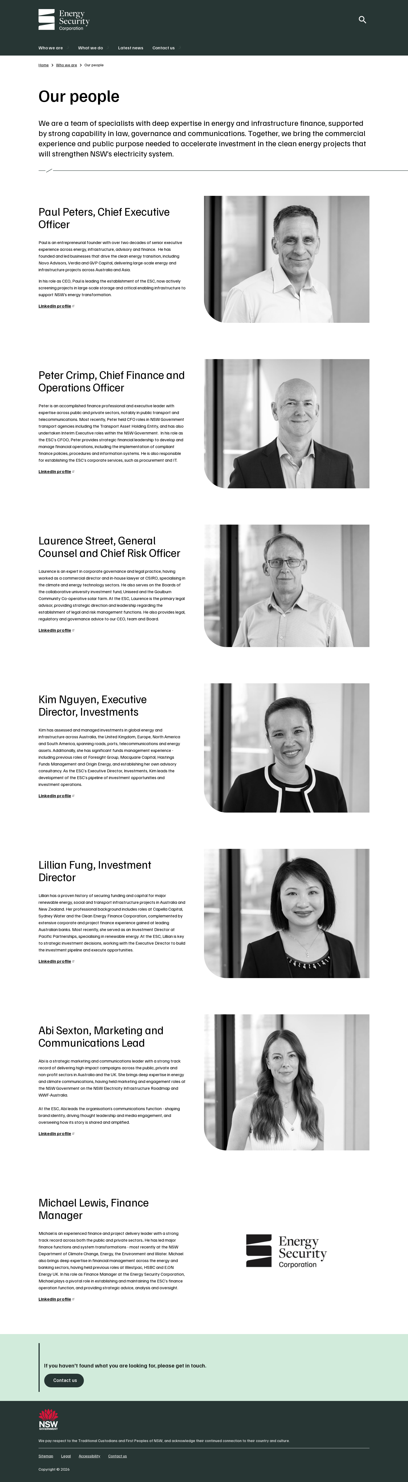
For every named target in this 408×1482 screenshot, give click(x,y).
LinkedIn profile (57, 306)
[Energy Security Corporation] (64, 20)
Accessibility (89, 1455)
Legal (66, 1455)
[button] (54, 48)
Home (44, 64)
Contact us (65, 1380)
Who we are (66, 64)
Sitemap (46, 1455)
